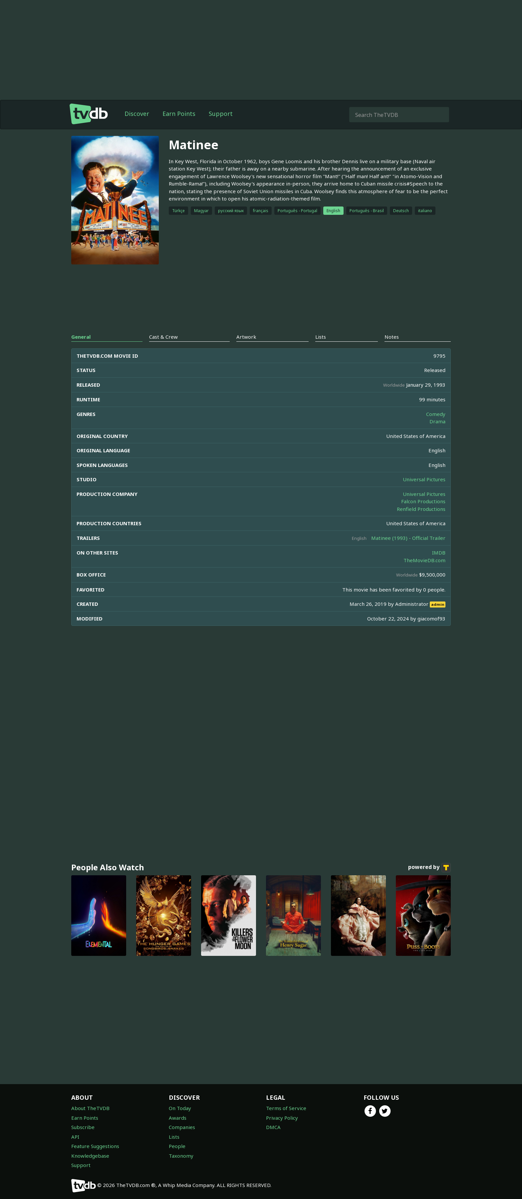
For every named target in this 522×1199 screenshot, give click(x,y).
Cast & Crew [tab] (163, 336)
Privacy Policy (282, 1117)
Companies (182, 1127)
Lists (174, 1136)
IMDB (438, 552)
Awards (177, 1117)
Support (221, 114)
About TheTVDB (90, 1108)
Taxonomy (181, 1155)
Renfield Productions (421, 509)
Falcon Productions (423, 501)
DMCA (273, 1127)
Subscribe (83, 1127)
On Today (180, 1108)
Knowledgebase (90, 1155)
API (75, 1136)
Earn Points (178, 114)
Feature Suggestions (95, 1146)
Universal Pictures (424, 479)
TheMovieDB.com (424, 560)
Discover (137, 114)
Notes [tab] (392, 336)
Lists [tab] (320, 336)
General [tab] (81, 336)
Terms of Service (286, 1108)
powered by (429, 867)
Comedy (435, 414)
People (177, 1146)
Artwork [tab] (246, 336)
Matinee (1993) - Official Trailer (408, 538)
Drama (437, 421)
